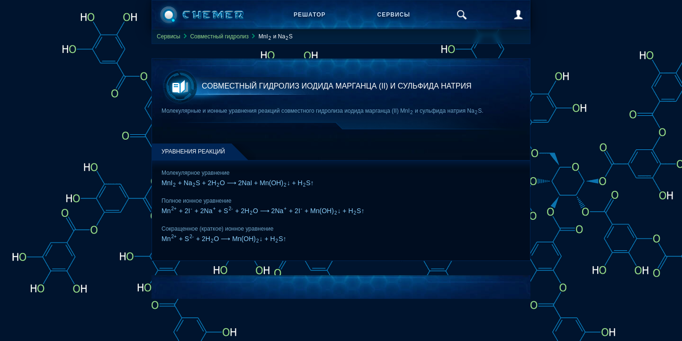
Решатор (310, 14)
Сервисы (393, 14)
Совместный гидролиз (219, 36)
